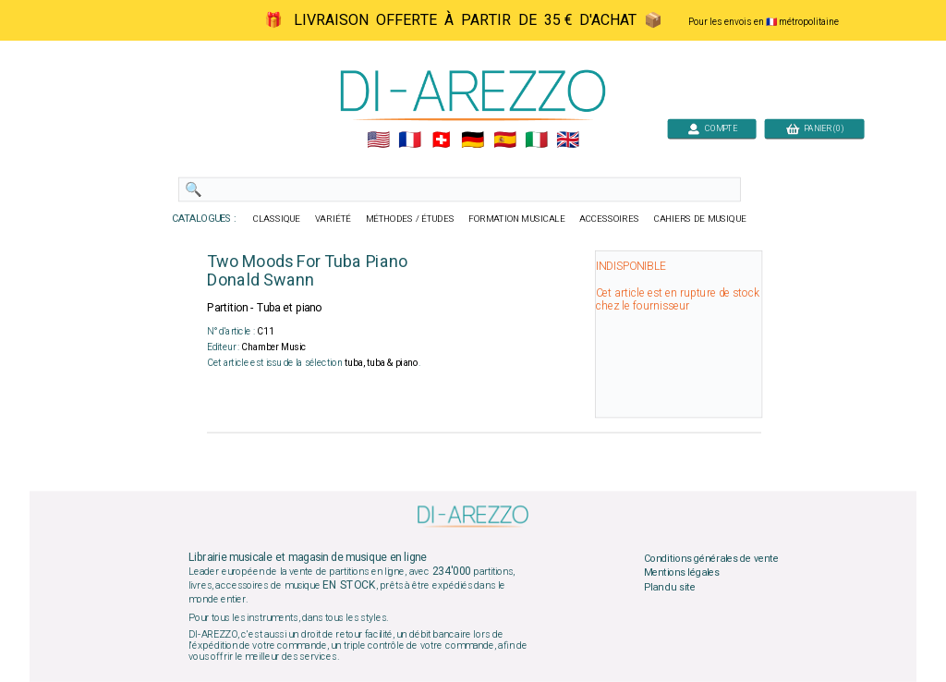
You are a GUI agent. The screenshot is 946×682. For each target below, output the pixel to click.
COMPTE (712, 128)
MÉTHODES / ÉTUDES (410, 219)
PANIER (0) (814, 128)
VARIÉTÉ (333, 219)
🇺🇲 (378, 140)
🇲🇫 (409, 140)
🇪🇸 (504, 140)
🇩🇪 (472, 140)
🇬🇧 (567, 140)
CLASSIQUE (277, 219)
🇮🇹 (536, 140)
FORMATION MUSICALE (516, 219)
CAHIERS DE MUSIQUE (700, 219)
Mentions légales (682, 573)
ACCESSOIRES (609, 219)
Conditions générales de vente (711, 558)
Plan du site (670, 586)
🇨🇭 (441, 140)
